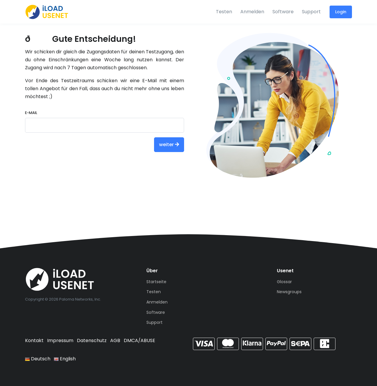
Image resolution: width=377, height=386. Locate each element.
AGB (115, 340)
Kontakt (34, 340)
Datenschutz (92, 340)
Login (340, 12)
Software (283, 11)
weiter (169, 144)
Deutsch (37, 358)
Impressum (60, 340)
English (65, 358)
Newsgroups (289, 292)
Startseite (156, 282)
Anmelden (252, 11)
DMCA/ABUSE (139, 340)
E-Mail (31, 112)
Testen (224, 11)
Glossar (284, 282)
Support (311, 11)
